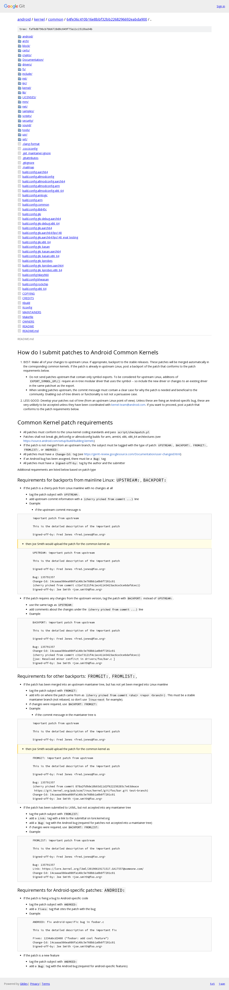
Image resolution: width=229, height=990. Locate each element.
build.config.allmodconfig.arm (41, 186)
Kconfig (27, 307)
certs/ (26, 50)
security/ (27, 120)
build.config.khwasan (35, 279)
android (24, 19)
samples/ (28, 111)
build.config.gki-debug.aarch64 (41, 219)
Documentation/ (33, 60)
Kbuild (26, 303)
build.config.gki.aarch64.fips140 (42, 233)
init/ (24, 78)
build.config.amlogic (35, 195)
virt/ (24, 139)
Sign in (221, 6)
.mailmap (28, 167)
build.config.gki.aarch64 (37, 228)
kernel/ (26, 88)
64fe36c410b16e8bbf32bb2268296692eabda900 (107, 19)
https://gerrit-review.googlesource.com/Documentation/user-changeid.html (132, 454)
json (222, 983)
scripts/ (27, 116)
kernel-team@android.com (128, 405)
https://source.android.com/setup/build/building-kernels (58, 441)
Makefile (27, 317)
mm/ (25, 102)
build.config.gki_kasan (36, 247)
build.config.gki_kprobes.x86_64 (42, 270)
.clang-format (31, 144)
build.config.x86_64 (34, 289)
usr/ (24, 134)
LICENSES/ (29, 97)
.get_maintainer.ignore (36, 153)
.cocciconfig (29, 148)
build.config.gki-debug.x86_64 (40, 223)
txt (212, 983)
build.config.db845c (34, 209)
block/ (26, 46)
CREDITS (28, 298)
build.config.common (35, 204)
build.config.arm (32, 200)
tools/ (26, 130)
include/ (27, 74)
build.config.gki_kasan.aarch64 (41, 251)
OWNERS (28, 321)
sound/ (26, 125)
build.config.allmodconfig (38, 176)
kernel (39, 19)
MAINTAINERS (31, 312)
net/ (25, 106)
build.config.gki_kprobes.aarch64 (42, 265)
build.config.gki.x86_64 (36, 242)
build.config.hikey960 (35, 275)
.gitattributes (30, 158)
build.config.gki (31, 214)
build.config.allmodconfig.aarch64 (43, 181)
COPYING (28, 293)
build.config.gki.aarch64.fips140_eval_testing (50, 237)
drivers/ (27, 64)
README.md (30, 331)
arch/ (25, 41)
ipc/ (24, 83)
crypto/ (26, 55)
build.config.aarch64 (35, 172)
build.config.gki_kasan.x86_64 (40, 256)
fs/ (24, 69)
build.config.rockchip (35, 284)
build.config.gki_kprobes (37, 261)
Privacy (34, 984)
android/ (27, 36)
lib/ (24, 92)
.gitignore (28, 163)
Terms (46, 984)
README (28, 326)
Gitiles (24, 984)
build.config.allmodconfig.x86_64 (43, 191)
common (55, 19)
